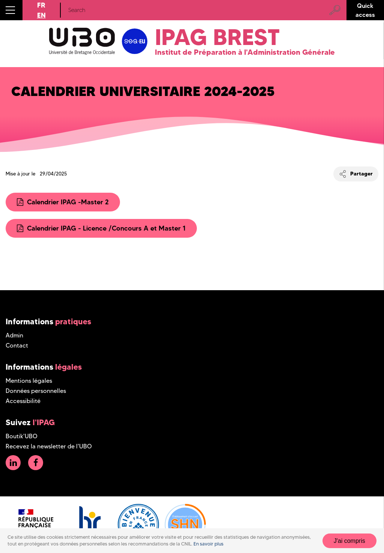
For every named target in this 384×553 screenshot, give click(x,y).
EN (41, 15)
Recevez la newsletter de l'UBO (49, 446)
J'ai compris (349, 544)
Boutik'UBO (22, 436)
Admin (14, 335)
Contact (17, 345)
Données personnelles (36, 390)
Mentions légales (29, 380)
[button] (11, 10)
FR (41, 5)
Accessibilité (23, 401)
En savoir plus (209, 547)
